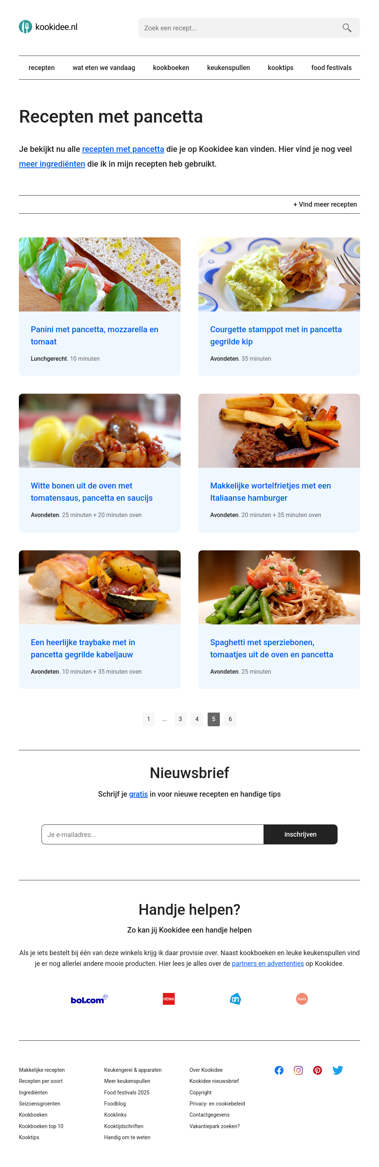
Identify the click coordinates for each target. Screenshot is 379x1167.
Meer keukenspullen (127, 1081)
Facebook (279, 1070)
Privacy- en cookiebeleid (217, 1104)
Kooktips (281, 67)
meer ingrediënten (52, 164)
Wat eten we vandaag (104, 67)
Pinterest (317, 1070)
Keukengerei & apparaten (133, 1070)
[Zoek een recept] (237, 28)
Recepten (41, 67)
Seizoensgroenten (39, 1104)
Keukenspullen (228, 67)
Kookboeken (171, 67)
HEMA (169, 999)
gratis (138, 794)
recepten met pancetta (123, 149)
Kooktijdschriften (124, 1126)
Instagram (298, 1070)
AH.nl (235, 999)
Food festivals (331, 67)
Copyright (201, 1093)
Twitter (337, 1070)
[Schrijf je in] (152, 834)
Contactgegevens (210, 1115)
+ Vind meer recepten (325, 204)
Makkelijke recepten (42, 1070)
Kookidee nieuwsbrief (214, 1081)
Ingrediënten (33, 1093)
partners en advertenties (268, 963)
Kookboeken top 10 (41, 1126)
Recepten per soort (41, 1081)
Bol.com (89, 998)
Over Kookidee (206, 1070)
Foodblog (115, 1104)
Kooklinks (115, 1115)
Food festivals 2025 (127, 1093)
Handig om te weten (127, 1137)
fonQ (302, 999)
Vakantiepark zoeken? (215, 1126)
